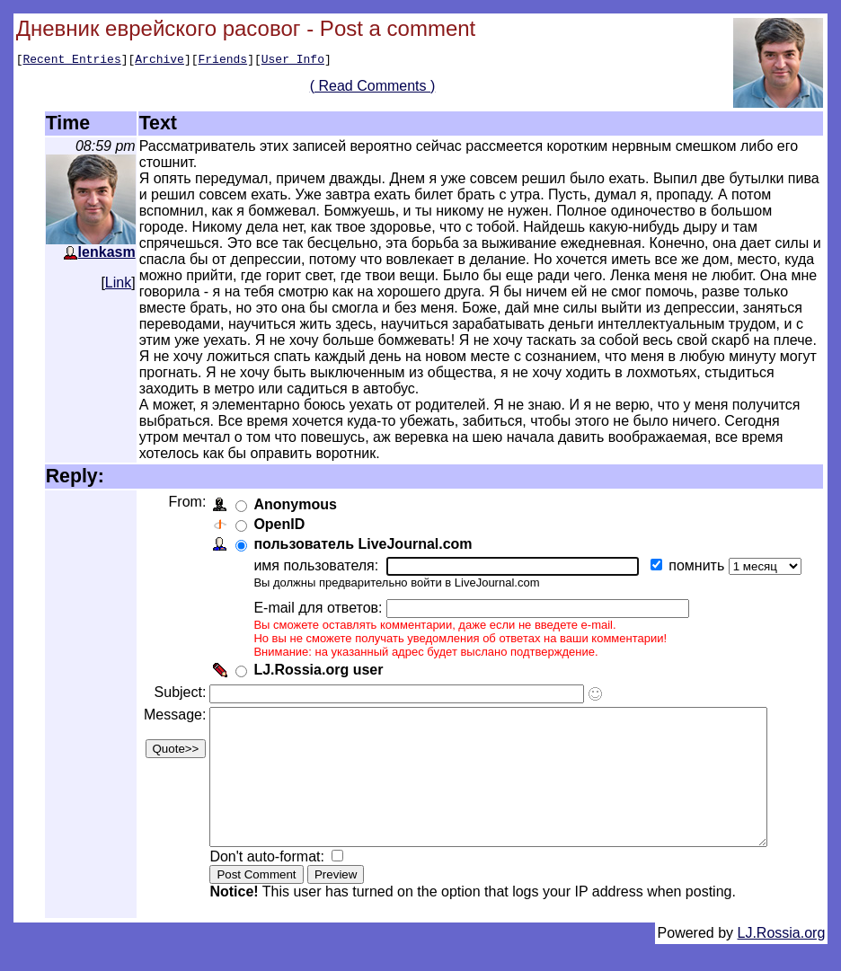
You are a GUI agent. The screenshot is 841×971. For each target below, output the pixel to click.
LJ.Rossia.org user (316, 669)
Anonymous (293, 504)
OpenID (277, 524)
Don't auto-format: (267, 883)
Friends (223, 61)
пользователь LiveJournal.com (361, 544)
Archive (159, 61)
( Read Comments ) (379, 88)
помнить (696, 565)
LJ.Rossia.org (782, 959)
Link (118, 282)
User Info (292, 61)
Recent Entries (71, 61)
